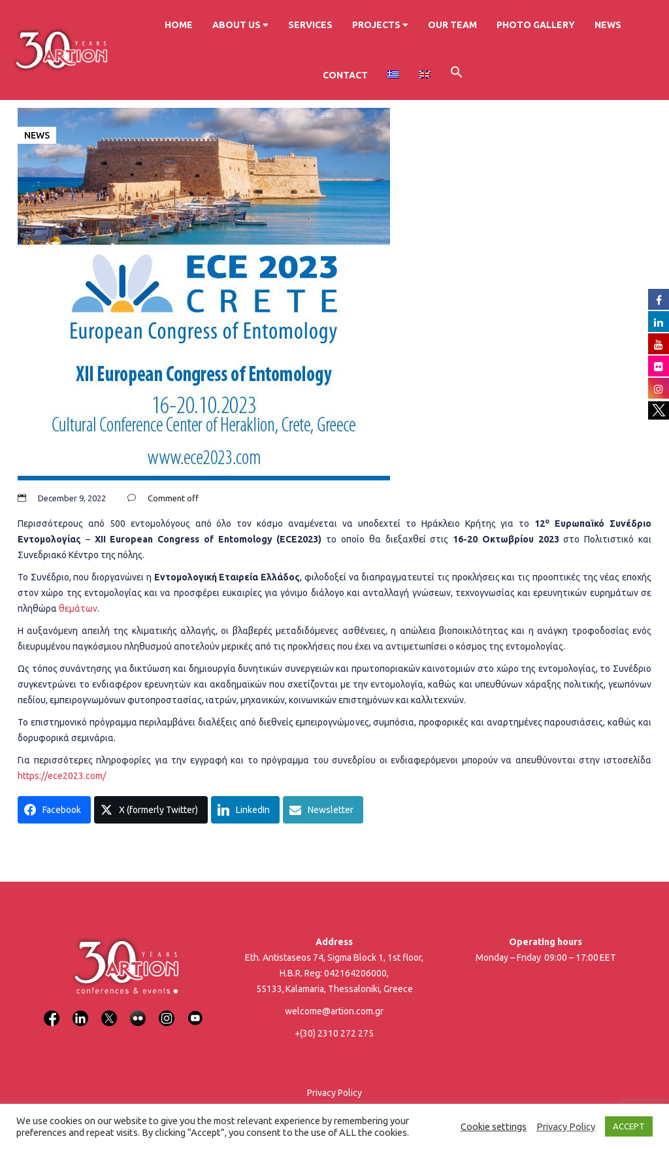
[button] (456, 74)
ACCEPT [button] (629, 1126)
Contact (345, 75)
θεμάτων (78, 608)
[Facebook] (51, 1010)
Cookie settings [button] (494, 1126)
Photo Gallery (536, 25)
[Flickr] (138, 1010)
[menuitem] (393, 75)
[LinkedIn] (80, 1010)
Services (310, 25)
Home (179, 25)
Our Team (452, 25)
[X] (109, 1010)
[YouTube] (195, 1010)
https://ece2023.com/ (62, 776)
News (608, 25)
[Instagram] (166, 1010)
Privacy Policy (334, 1093)
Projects (380, 25)
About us (240, 25)
